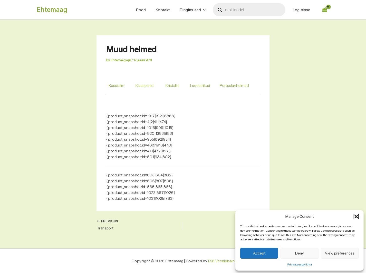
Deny (299, 253)
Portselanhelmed (240, 85)
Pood (148, 9)
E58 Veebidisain (221, 260)
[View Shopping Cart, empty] (324, 9)
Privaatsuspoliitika (299, 264)
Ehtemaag (52, 9)
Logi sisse (302, 9)
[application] (206, 9)
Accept (259, 253)
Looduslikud (205, 85)
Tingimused (196, 9)
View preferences (340, 253)
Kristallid (175, 85)
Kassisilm (116, 85)
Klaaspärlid (146, 85)
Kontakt (167, 9)
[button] (356, 216)
